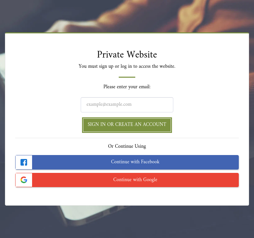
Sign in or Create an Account (127, 124)
